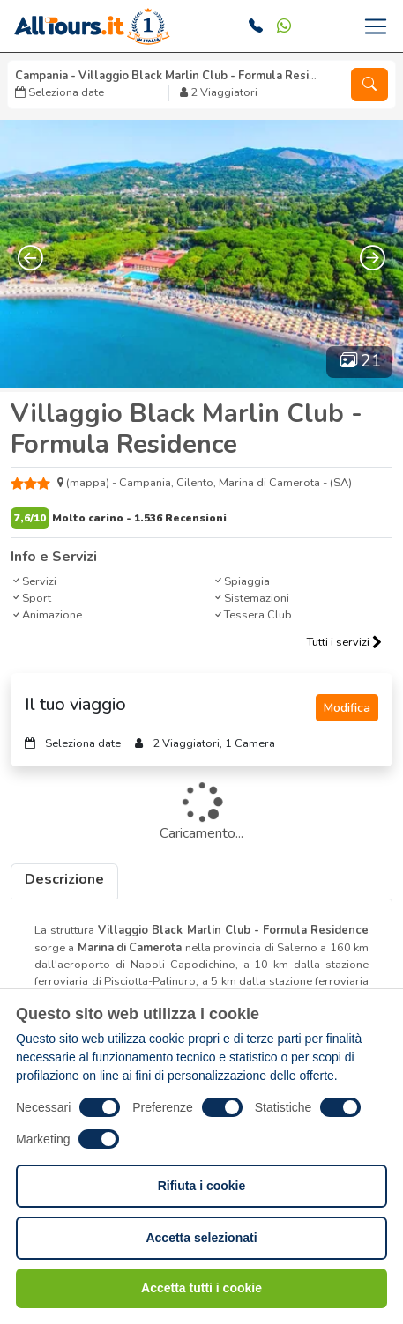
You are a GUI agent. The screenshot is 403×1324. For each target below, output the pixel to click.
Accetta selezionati (201, 1238)
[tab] (64, 881)
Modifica (347, 707)
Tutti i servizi (344, 642)
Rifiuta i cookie (202, 1186)
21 (361, 361)
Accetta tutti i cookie (201, 1288)
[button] (369, 84)
